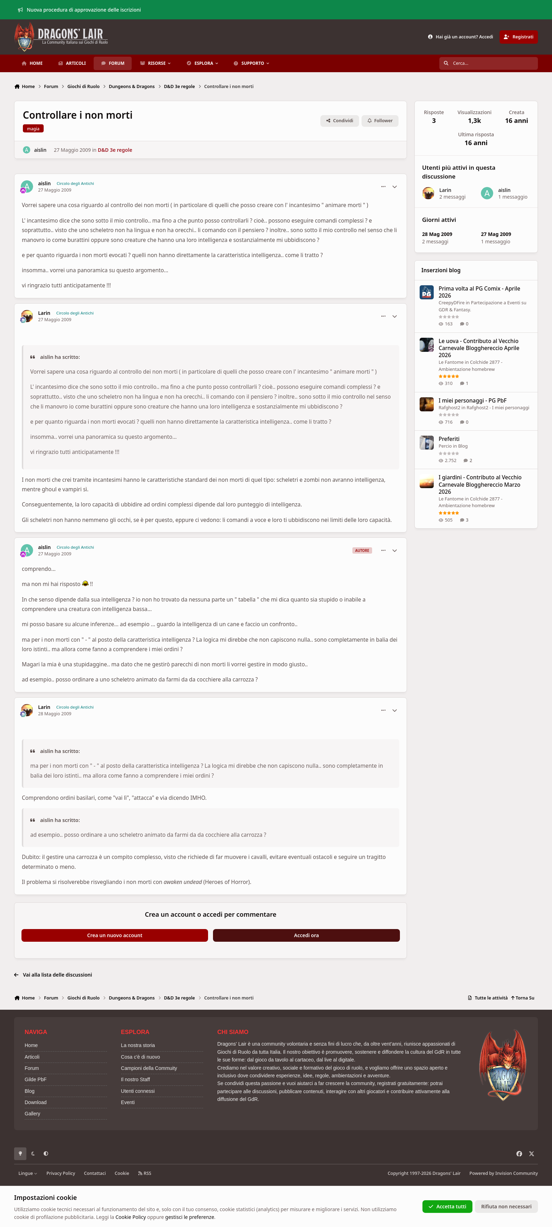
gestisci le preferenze (189, 1217)
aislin (40, 150)
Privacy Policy (60, 1173)
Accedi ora (306, 935)
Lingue (28, 1173)
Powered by (504, 1173)
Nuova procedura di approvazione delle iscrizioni (79, 9)
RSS (144, 1173)
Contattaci (95, 1173)
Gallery (32, 1113)
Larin (44, 313)
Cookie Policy (130, 1217)
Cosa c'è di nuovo (140, 1057)
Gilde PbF (35, 1079)
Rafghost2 (449, 407)
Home (31, 1045)
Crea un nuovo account (115, 935)
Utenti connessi (138, 1091)
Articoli (32, 1057)
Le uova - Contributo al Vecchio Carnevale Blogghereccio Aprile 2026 (479, 348)
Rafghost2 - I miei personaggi (498, 407)
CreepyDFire (452, 302)
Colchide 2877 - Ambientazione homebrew (470, 502)
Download (35, 1102)
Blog (463, 446)
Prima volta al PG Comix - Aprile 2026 (479, 292)
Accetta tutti (447, 1206)
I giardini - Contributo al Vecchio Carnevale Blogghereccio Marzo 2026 (480, 484)
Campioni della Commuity (149, 1068)
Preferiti (449, 439)
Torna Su (522, 998)
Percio (445, 446)
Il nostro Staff (135, 1079)
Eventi (128, 1102)
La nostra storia (138, 1045)
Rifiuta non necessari (506, 1206)
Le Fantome (451, 362)
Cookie (122, 1173)
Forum (32, 1068)
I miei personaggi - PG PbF (473, 400)
